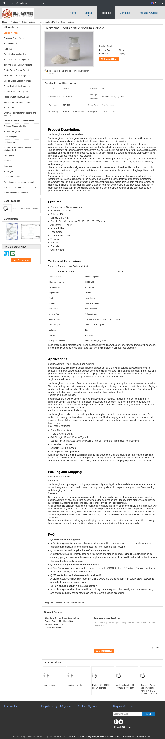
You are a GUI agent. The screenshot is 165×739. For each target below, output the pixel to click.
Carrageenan (9, 155)
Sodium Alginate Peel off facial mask (19, 121)
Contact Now (110, 59)
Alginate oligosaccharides (15, 54)
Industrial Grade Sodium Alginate (18, 65)
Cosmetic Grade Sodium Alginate (18, 86)
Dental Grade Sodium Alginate (17, 70)
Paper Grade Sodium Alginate (16, 97)
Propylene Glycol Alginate (15, 38)
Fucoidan (8, 49)
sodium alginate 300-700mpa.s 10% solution (126, 686)
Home (73, 12)
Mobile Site (119, 731)
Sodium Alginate (28, 22)
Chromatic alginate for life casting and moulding (20, 114)
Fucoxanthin (9, 107)
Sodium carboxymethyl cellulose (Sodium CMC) (17, 148)
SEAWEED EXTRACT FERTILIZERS (20, 187)
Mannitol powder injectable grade (18, 102)
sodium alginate (77, 603)
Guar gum (8, 166)
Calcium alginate (11, 137)
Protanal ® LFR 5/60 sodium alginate (101, 686)
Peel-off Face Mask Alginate (16, 91)
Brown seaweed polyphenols (16, 193)
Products (106, 12)
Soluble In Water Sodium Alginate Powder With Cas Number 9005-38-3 (149, 689)
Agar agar (8, 161)
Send (148, 714)
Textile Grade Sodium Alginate (17, 75)
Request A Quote (148, 12)
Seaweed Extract (11, 43)
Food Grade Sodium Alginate (16, 59)
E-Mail (117, 727)
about (88, 12)
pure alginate (49, 685)
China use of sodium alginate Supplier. (43, 736)
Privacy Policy (19, 736)
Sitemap (126, 727)
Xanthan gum (9, 142)
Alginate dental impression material (19, 182)
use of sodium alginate (59, 603)
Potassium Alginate (12, 131)
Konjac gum (9, 171)
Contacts (125, 12)
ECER (147, 736)
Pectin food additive (12, 177)
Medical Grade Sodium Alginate (17, 81)
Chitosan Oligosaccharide (15, 126)
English (159, 3)
